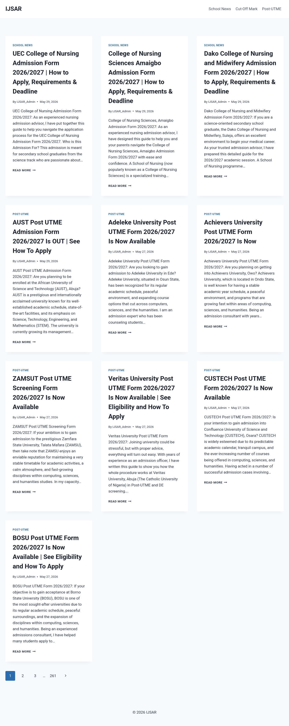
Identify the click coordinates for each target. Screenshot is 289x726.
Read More (24, 170)
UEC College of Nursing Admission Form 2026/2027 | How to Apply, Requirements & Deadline (46, 72)
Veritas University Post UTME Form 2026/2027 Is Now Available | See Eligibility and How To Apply (141, 397)
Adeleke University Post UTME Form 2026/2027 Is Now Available (142, 232)
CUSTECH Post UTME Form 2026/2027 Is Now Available (238, 388)
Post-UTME (271, 9)
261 (53, 675)
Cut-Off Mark (247, 9)
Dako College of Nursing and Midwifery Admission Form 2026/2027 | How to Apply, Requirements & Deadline (240, 72)
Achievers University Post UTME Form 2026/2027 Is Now (233, 232)
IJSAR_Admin (26, 101)
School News (220, 9)
